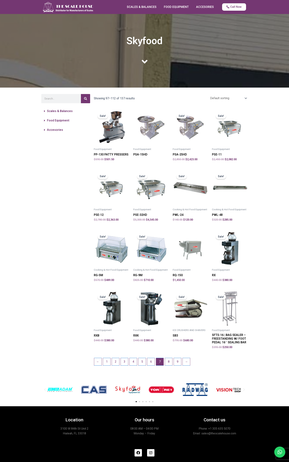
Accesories (55, 130)
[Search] (85, 98)
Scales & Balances (60, 111)
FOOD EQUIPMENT (176, 7)
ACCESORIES (205, 7)
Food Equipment (58, 120)
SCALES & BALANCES (141, 7)
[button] (65, 111)
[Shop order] (228, 98)
